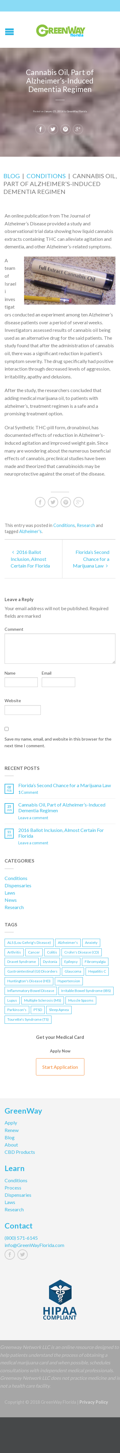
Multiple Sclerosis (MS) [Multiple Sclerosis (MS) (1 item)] (42, 1000)
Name (10, 673)
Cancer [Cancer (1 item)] (34, 952)
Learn (15, 1169)
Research (86, 525)
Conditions (46, 175)
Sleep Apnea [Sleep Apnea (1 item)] (59, 1009)
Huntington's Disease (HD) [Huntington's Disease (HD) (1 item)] (29, 981)
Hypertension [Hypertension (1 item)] (69, 981)
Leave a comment (33, 817)
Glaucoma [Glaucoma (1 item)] (73, 971)
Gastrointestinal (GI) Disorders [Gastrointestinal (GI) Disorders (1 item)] (32, 971)
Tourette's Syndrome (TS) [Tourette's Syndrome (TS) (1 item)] (28, 1019)
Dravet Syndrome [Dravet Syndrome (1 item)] (21, 961)
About (11, 1144)
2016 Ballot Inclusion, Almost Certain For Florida (30, 558)
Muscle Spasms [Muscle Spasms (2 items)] (81, 1000)
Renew (12, 1130)
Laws (10, 892)
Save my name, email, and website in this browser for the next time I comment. (58, 742)
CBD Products (20, 1152)
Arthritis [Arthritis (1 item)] (14, 952)
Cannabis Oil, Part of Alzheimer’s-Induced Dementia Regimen (61, 807)
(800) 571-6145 (21, 1238)
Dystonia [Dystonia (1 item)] (50, 961)
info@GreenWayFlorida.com (34, 1245)
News (11, 900)
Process (13, 1187)
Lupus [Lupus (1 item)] (12, 1000)
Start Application (60, 1067)
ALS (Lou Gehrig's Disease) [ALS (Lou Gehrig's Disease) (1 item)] (29, 942)
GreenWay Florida (77, 110)
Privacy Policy (93, 1402)
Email (46, 673)
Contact (19, 1226)
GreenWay (23, 1111)
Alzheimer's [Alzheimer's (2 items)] (68, 942)
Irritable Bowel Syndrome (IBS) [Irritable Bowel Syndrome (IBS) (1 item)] (86, 990)
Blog (11, 175)
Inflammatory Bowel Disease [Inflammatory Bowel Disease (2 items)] (30, 990)
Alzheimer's (30, 531)
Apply (11, 1122)
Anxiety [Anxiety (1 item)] (91, 942)
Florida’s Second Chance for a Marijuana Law (91, 558)
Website (13, 700)
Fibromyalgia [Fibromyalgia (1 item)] (95, 961)
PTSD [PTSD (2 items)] (38, 1009)
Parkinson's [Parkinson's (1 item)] (16, 1009)
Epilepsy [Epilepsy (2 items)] (71, 961)
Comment (14, 629)
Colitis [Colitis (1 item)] (52, 952)
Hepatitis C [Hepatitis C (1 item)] (97, 971)
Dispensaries (18, 885)
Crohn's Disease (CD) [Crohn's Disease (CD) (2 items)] (81, 952)
